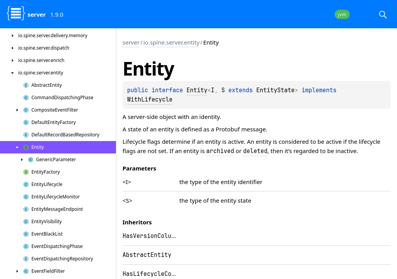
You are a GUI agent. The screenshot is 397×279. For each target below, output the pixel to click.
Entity (196, 90)
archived (220, 151)
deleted (255, 151)
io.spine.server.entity (171, 42)
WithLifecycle (150, 99)
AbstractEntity (147, 255)
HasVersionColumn (150, 236)
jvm (342, 14)
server (131, 42)
